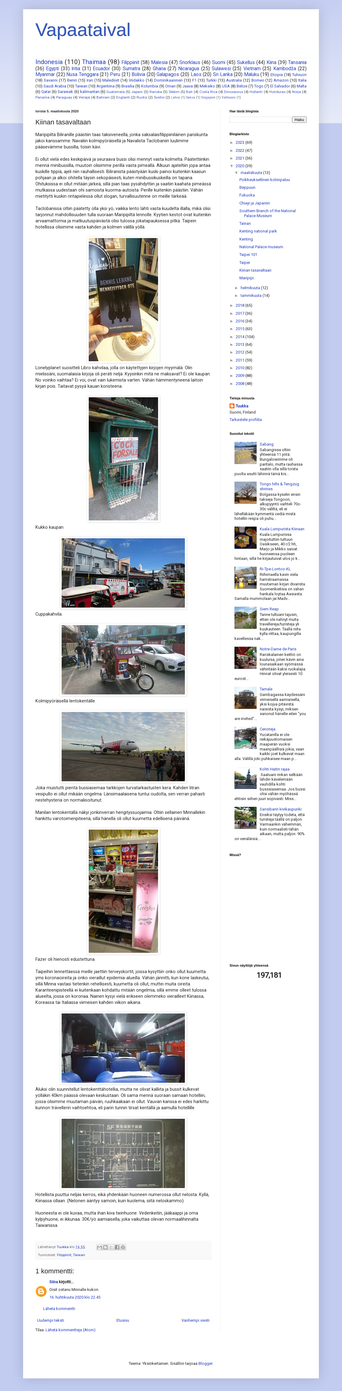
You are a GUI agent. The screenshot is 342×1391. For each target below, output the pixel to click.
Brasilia (127, 86)
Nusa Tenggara (82, 74)
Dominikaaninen (168, 80)
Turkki (211, 80)
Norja (296, 92)
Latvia (175, 97)
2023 (240, 142)
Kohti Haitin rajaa (275, 769)
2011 (240, 360)
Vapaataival (83, 29)
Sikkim (174, 92)
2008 (240, 383)
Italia (302, 80)
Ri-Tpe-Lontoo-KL (275, 569)
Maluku (251, 74)
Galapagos (168, 74)
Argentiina (105, 86)
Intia (75, 68)
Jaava (187, 86)
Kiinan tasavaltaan (255, 270)
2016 (240, 321)
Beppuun (247, 187)
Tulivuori (299, 74)
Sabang (267, 444)
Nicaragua (188, 68)
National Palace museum (261, 247)
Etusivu (122, 1320)
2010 (240, 368)
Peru (115, 74)
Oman (170, 86)
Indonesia (49, 62)
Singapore (208, 97)
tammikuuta (252, 295)
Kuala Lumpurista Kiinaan (282, 529)
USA (226, 86)
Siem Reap (269, 609)
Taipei (244, 262)
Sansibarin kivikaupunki (281, 809)
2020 (240, 166)
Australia (234, 80)
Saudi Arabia (54, 86)
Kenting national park (258, 231)
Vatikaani (229, 97)
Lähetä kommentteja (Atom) (71, 1330)
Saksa (190, 97)
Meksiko (207, 86)
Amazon (281, 80)
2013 (240, 344)
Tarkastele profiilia (246, 419)
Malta (302, 86)
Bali (189, 92)
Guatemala (115, 92)
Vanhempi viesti (195, 1320)
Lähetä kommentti (59, 1308)
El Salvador (280, 86)
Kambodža (284, 68)
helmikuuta (251, 287)
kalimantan (90, 91)
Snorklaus (189, 62)
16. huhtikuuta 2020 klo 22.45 (74, 1297)
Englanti (123, 97)
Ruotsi (141, 97)
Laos (196, 74)
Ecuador (101, 68)
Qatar (46, 91)
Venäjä (84, 97)
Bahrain (103, 97)
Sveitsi (159, 97)
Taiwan (81, 86)
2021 (240, 158)
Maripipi (246, 278)
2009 (240, 375)
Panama (42, 97)
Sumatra (131, 68)
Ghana (159, 68)
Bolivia (138, 74)
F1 (194, 80)
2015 (240, 328)
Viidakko (137, 80)
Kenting (246, 239)
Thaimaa (94, 62)
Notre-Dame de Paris (278, 649)
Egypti (52, 68)
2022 (240, 150)
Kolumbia (149, 86)
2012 (240, 352)
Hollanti (256, 92)
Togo (258, 86)
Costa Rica (208, 92)
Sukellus (246, 62)
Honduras (277, 92)
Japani (137, 92)
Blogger (205, 1363)
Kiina (271, 62)
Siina (53, 1282)
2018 (240, 305)
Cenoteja (267, 729)
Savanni (51, 80)
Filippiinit (130, 62)
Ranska (155, 92)
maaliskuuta (252, 172)
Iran (90, 80)
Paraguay (64, 97)
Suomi (218, 62)
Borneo (257, 80)
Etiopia (277, 74)
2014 (240, 336)
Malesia (159, 62)
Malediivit (110, 80)
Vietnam (252, 68)
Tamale (266, 689)
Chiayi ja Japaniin (254, 203)
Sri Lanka (223, 74)
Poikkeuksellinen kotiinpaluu (264, 179)
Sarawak (65, 91)
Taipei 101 (248, 254)
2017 (240, 313)
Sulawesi (221, 68)
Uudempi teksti (50, 1320)
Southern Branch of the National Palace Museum (267, 213)
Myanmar (45, 74)
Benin (72, 80)
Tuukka (242, 406)
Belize (242, 86)
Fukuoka (247, 195)
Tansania (297, 62)
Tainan (245, 223)
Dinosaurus (233, 92)
